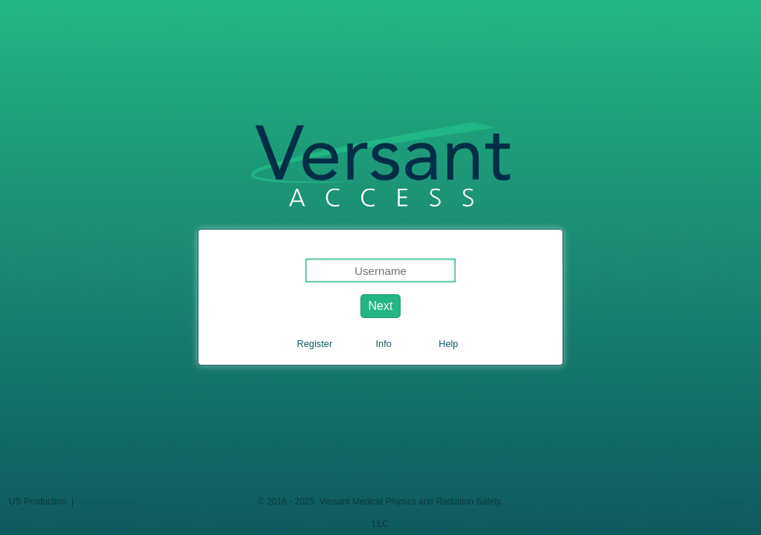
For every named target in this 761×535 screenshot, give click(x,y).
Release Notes (106, 501)
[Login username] (380, 270)
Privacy (730, 501)
